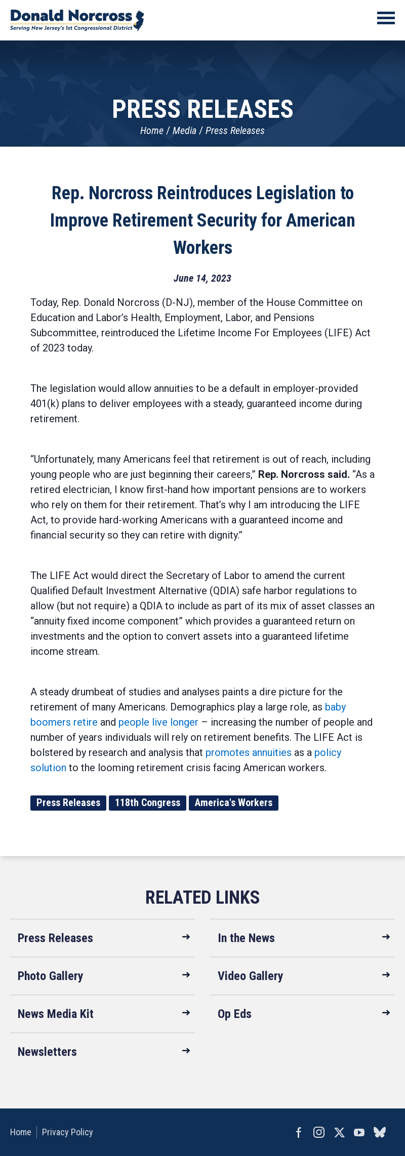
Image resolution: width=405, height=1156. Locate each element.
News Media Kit (56, 1014)
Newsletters (47, 1052)
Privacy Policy (67, 1132)
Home (152, 130)
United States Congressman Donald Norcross (77, 20)
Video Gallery (251, 976)
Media (184, 130)
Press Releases (235, 130)
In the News (246, 938)
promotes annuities (249, 752)
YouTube (359, 1132)
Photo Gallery (51, 976)
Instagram (319, 1132)
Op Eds (235, 1014)
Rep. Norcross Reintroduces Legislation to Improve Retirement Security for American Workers (202, 220)
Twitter (339, 1132)
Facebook (299, 1132)
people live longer (158, 722)
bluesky (380, 1132)
